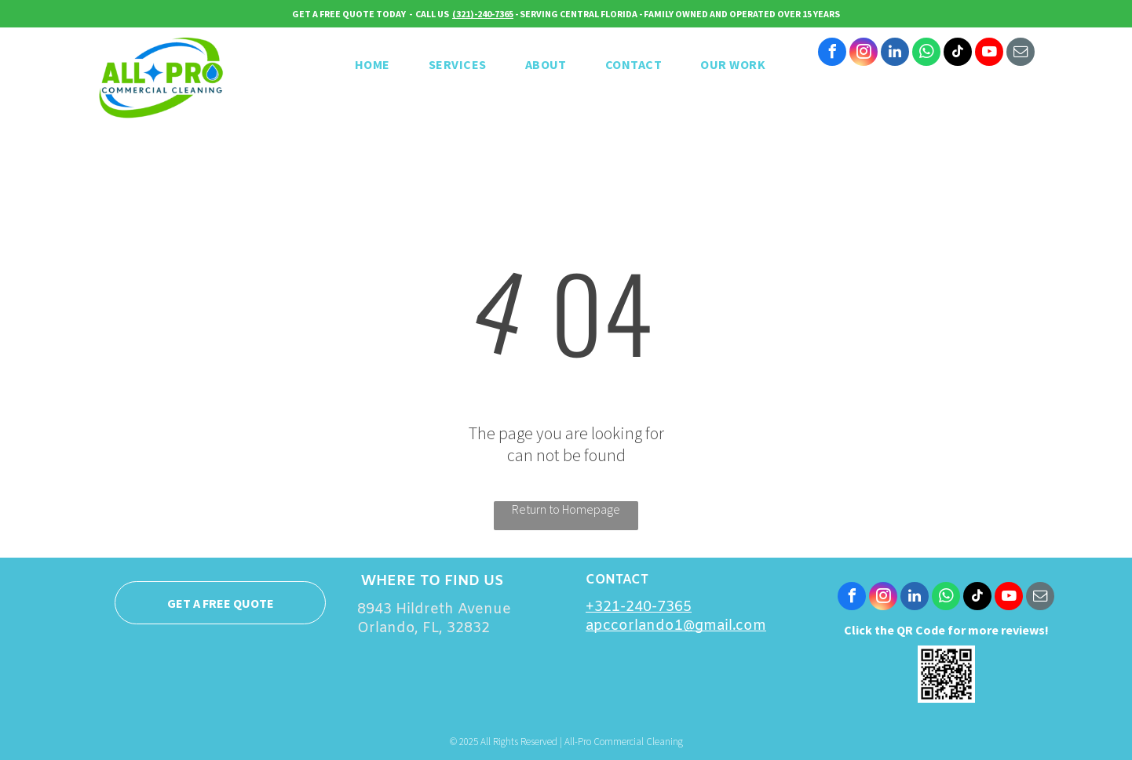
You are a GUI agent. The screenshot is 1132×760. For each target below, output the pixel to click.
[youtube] (989, 54)
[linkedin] (895, 54)
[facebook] (832, 54)
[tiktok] (958, 54)
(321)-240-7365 (482, 14)
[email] (1020, 54)
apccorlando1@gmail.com (676, 625)
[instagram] (863, 54)
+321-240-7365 (639, 607)
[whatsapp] (926, 54)
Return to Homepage (566, 509)
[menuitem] (378, 64)
